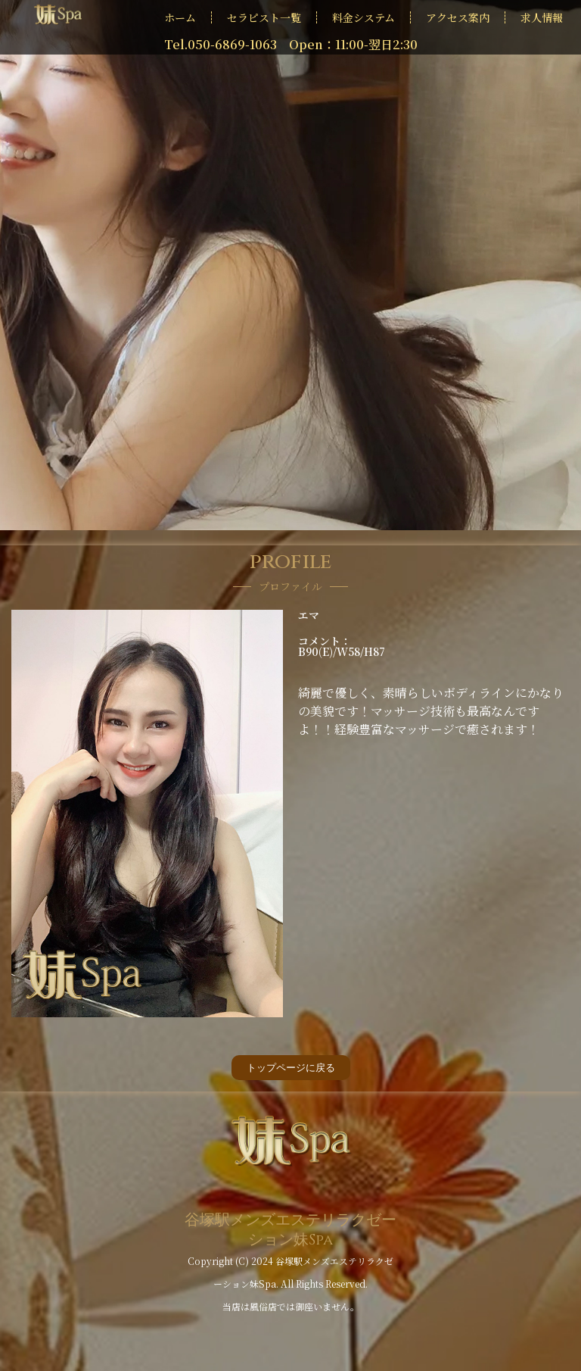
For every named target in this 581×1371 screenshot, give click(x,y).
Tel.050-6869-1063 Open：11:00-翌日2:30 (291, 44)
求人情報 (541, 17)
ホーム (180, 17)
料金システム (363, 17)
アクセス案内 (457, 17)
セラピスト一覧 (264, 17)
